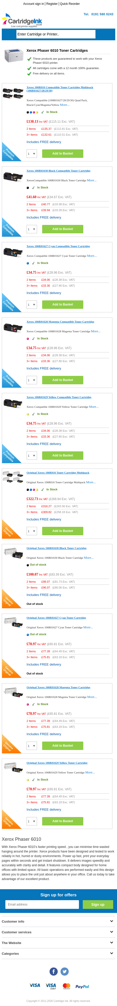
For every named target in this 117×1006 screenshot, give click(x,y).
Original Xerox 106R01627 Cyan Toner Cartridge (56, 617)
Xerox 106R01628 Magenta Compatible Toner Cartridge (60, 321)
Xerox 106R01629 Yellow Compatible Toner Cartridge (59, 397)
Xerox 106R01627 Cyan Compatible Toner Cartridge (58, 246)
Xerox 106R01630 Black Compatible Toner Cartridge (58, 170)
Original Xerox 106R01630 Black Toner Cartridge (57, 548)
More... (65, 105)
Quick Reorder (70, 4)
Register (52, 4)
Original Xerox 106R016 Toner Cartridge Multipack (58, 472)
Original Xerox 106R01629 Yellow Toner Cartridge (57, 762)
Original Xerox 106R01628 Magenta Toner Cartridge (58, 687)
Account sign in (33, 4)
